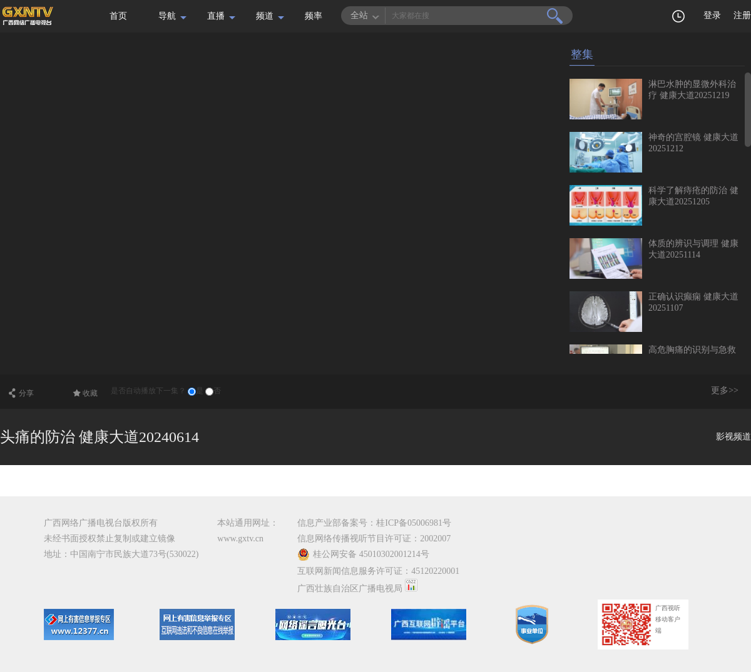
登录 (712, 15)
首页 (118, 16)
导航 (167, 16)
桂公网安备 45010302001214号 (363, 554)
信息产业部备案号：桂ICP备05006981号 (374, 523)
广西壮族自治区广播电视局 (349, 588)
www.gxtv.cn (240, 538)
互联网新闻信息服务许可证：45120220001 (378, 571)
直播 (216, 16)
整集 (582, 54)
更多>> (724, 390)
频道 (264, 16)
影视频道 (733, 436)
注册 (742, 15)
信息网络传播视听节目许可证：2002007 (374, 538)
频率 (313, 16)
